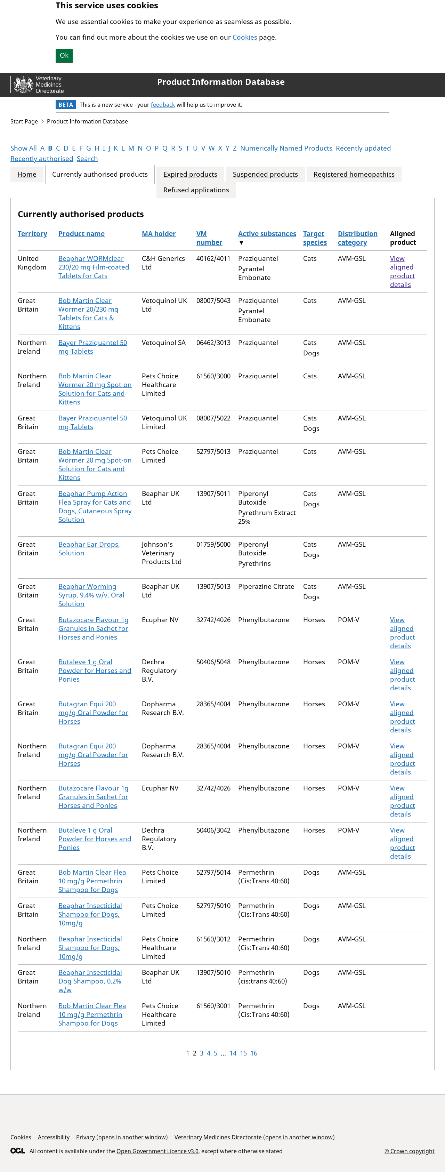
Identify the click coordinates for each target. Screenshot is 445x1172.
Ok (64, 55)
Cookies (245, 37)
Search (87, 158)
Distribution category (358, 238)
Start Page (24, 121)
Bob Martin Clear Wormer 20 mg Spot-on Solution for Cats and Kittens (95, 389)
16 (253, 1053)
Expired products (190, 174)
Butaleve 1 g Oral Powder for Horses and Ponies (94, 670)
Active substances (267, 233)
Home (27, 174)
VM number (209, 238)
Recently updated (363, 148)
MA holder (159, 233)
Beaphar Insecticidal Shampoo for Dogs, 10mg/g (90, 914)
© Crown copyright (410, 1151)
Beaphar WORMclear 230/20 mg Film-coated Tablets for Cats (93, 267)
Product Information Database (221, 82)
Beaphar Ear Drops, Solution (89, 548)
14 (232, 1053)
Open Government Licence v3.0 (157, 1151)
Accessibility (54, 1137)
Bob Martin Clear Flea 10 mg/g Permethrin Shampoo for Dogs (92, 881)
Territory (32, 233)
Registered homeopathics (354, 174)
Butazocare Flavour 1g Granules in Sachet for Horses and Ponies (93, 628)
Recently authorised (41, 158)
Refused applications (196, 190)
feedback (163, 105)
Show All (23, 148)
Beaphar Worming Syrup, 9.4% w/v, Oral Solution (91, 595)
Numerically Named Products (286, 148)
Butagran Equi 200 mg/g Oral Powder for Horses (93, 712)
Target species (315, 238)
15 (243, 1053)
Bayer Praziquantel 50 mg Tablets (92, 347)
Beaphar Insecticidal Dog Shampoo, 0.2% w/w (90, 981)
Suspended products (265, 174)
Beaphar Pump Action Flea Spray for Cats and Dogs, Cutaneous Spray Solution (95, 506)
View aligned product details (402, 271)
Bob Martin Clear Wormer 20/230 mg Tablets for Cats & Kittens (88, 313)
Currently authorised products (100, 174)
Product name (81, 233)
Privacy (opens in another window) (122, 1137)
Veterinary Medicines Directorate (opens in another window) (255, 1137)
